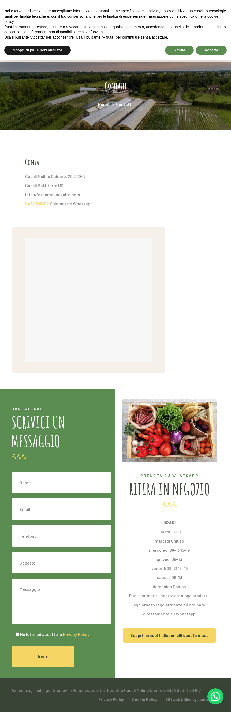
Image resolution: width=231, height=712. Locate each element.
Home (103, 104)
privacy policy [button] (160, 11)
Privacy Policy (76, 634)
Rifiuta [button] (179, 50)
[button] (215, 696)
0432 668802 (37, 203)
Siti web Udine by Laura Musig (192, 699)
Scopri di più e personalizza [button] (37, 50)
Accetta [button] (211, 50)
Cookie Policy (144, 699)
